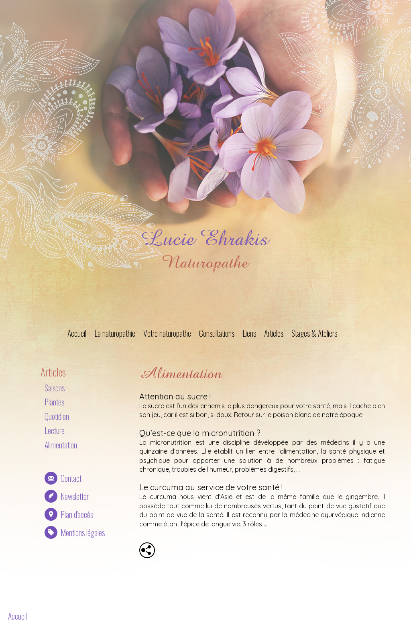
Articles (273, 333)
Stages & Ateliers (314, 333)
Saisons (55, 388)
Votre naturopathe (167, 333)
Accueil (76, 333)
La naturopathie (114, 333)
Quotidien (57, 416)
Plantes (54, 402)
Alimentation (61, 445)
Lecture (55, 430)
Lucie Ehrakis (204, 238)
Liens (249, 333)
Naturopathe (204, 262)
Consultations (216, 333)
